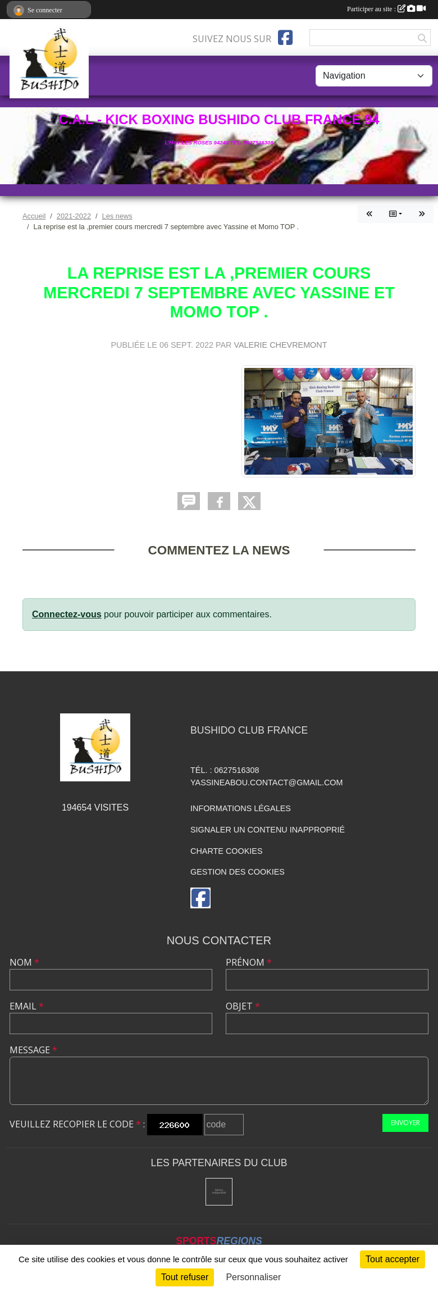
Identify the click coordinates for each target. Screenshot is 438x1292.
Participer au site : (386, 9)
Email (27, 1006)
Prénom (249, 962)
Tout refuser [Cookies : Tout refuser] (184, 1277)
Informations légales (240, 808)
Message (33, 1050)
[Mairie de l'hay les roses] (219, 1191)
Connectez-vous (67, 614)
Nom (24, 962)
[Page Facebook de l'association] (285, 37)
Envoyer (405, 1122)
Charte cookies (226, 851)
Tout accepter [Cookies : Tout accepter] (392, 1259)
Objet (243, 1006)
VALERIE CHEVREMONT (280, 344)
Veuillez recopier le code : (77, 1124)
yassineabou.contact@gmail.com (266, 782)
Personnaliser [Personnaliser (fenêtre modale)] (253, 1277)
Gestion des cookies (237, 871)
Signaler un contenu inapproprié (267, 829)
